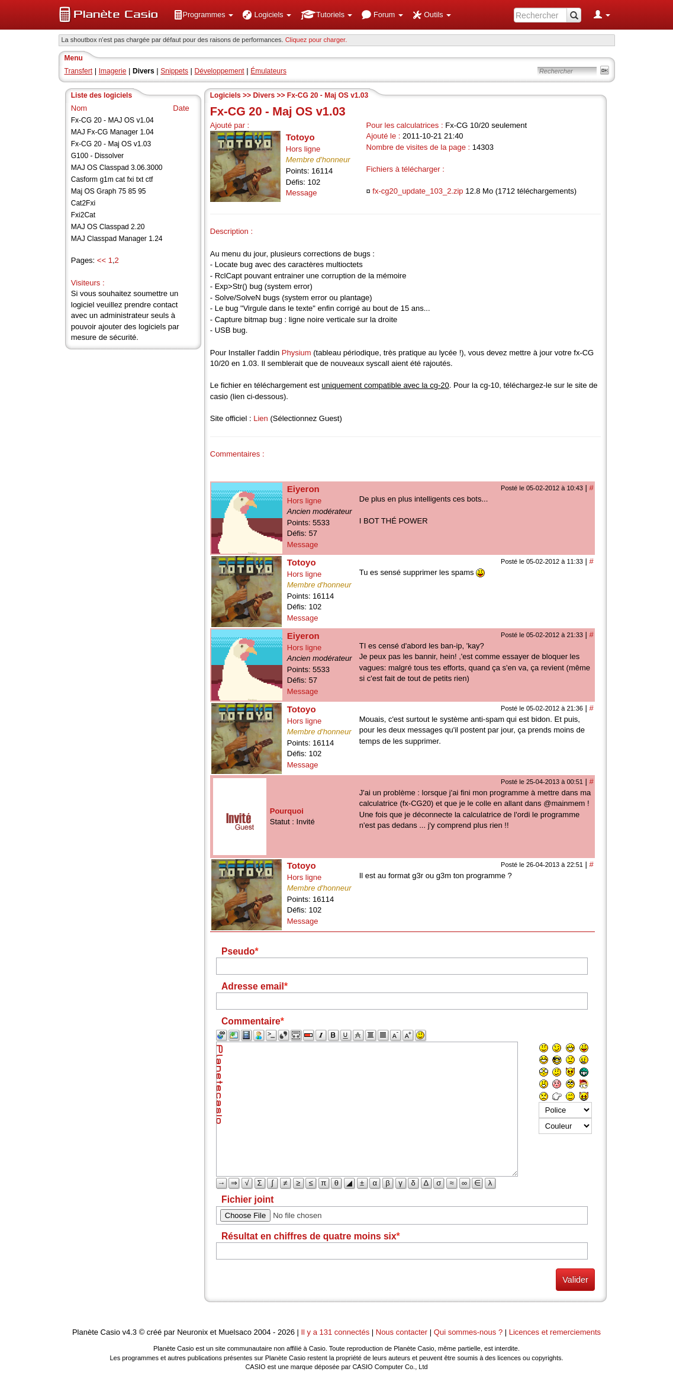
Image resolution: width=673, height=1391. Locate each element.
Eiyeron (303, 489)
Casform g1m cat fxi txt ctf (112, 179)
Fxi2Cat (83, 215)
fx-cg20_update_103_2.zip (417, 191)
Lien (260, 418)
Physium (296, 352)
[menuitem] (204, 15)
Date (181, 108)
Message (301, 192)
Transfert (79, 71)
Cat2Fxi (83, 203)
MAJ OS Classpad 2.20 (108, 227)
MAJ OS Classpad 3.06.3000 (117, 167)
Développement (219, 71)
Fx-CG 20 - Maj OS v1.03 (111, 144)
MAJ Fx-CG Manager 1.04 (112, 132)
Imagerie (113, 71)
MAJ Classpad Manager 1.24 (117, 238)
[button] (204, 15)
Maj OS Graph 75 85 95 (108, 191)
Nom (79, 108)
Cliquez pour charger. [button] (316, 39)
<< (101, 260)
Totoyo (300, 137)
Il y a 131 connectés (336, 1332)
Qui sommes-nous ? (468, 1332)
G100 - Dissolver (97, 156)
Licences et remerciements (555, 1332)
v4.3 (129, 1332)
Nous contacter (401, 1332)
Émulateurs (268, 71)
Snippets (174, 71)
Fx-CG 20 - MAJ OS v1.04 (112, 120)
